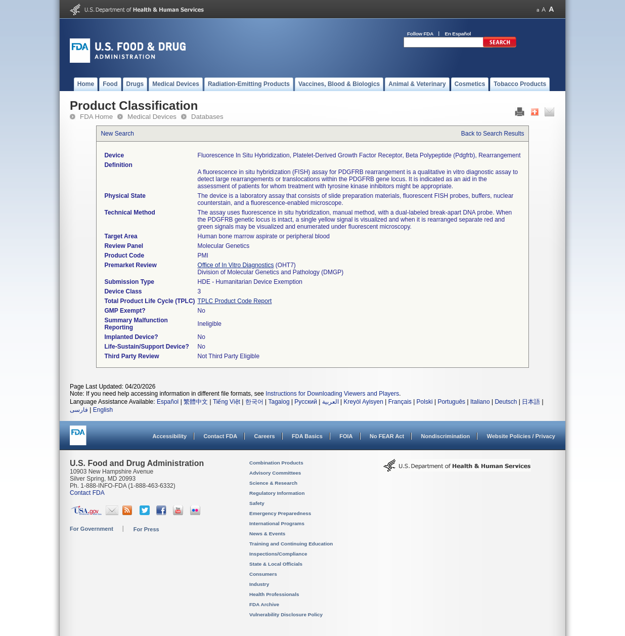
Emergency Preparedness (280, 513)
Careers (264, 436)
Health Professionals (274, 594)
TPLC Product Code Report (235, 301)
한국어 (254, 401)
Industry (259, 584)
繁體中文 (196, 401)
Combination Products (276, 462)
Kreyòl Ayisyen (363, 401)
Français (400, 401)
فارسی (79, 409)
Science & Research (273, 483)
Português (451, 401)
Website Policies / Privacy (521, 436)
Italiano (480, 401)
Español (167, 401)
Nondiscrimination (445, 436)
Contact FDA (220, 436)
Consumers (263, 574)
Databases (207, 116)
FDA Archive (264, 604)
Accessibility (170, 436)
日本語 (531, 401)
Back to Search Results (492, 133)
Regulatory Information (277, 493)
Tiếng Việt (226, 401)
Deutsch (506, 401)
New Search (117, 133)
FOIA (345, 436)
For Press (146, 529)
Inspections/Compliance (278, 554)
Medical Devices (151, 116)
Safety (256, 503)
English (103, 409)
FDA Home (96, 116)
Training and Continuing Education (291, 543)
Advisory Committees (275, 473)
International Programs (276, 523)
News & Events (267, 533)
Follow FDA (420, 33)
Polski (425, 401)
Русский (305, 401)
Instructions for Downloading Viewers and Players (332, 393)
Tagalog (279, 401)
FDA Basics (307, 436)
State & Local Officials (275, 564)
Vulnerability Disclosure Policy (286, 614)
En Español (458, 33)
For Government (91, 529)
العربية (330, 401)
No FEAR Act (387, 436)
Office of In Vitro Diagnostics (236, 265)
